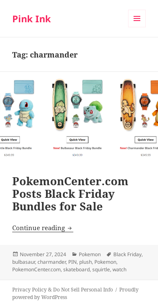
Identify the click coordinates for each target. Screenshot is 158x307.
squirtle (101, 269)
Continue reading (42, 227)
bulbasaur (23, 261)
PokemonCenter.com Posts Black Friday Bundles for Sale (70, 193)
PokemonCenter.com (36, 269)
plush (85, 261)
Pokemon (90, 254)
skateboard (76, 269)
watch (119, 269)
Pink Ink (31, 18)
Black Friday (127, 254)
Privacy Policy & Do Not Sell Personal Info (62, 289)
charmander (51, 261)
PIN (72, 261)
